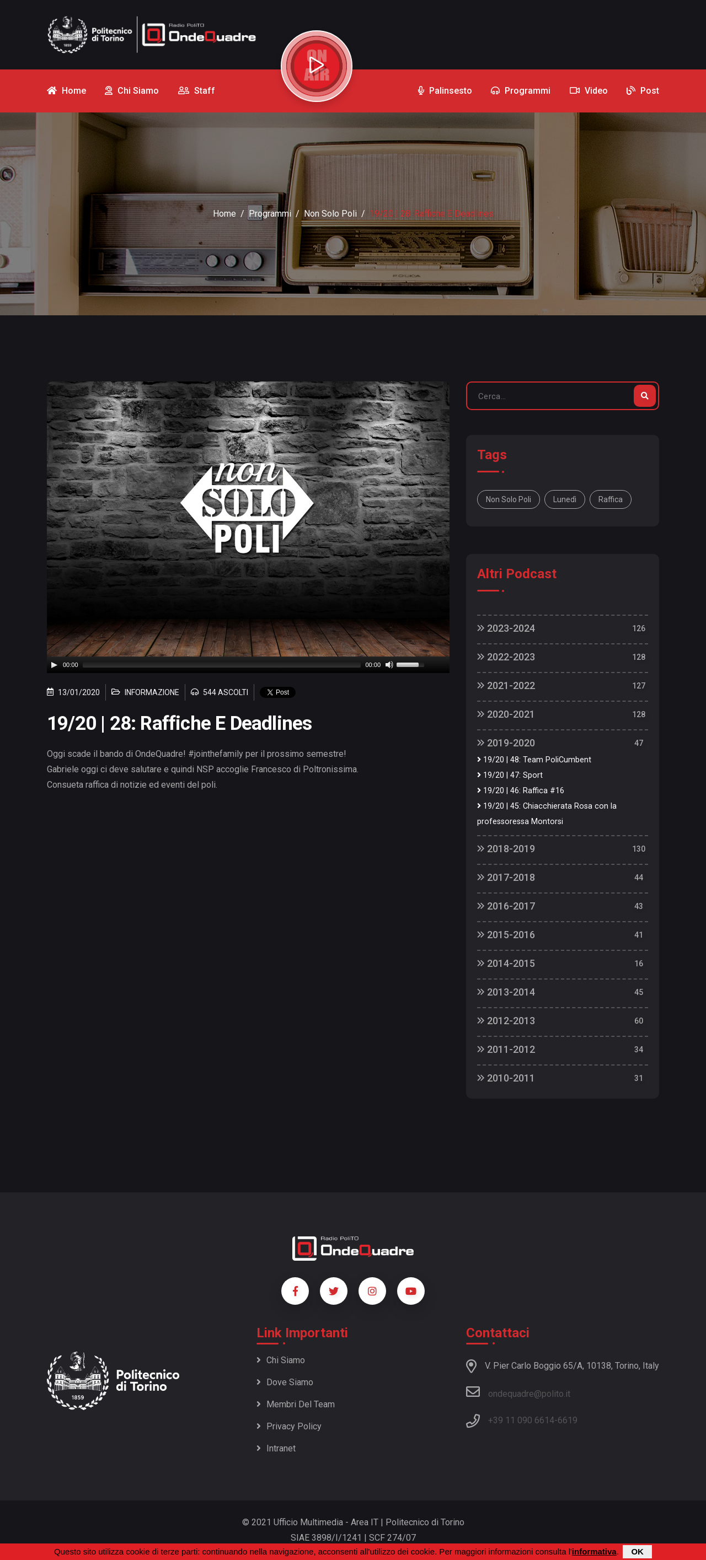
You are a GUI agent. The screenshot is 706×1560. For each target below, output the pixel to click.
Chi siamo (280, 1360)
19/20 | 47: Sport (510, 775)
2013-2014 (506, 992)
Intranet (276, 1448)
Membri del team (295, 1404)
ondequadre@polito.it (518, 1392)
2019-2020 (506, 743)
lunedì (564, 499)
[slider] (222, 665)
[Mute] (389, 664)
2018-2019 (506, 848)
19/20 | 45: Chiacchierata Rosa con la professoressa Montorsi (547, 813)
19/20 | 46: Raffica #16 (520, 790)
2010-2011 (506, 1078)
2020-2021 (506, 714)
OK (637, 1551)
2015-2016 (506, 934)
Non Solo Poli (330, 213)
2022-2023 (506, 657)
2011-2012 (506, 1049)
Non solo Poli (508, 499)
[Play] (54, 664)
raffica (610, 499)
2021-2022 (506, 685)
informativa (594, 1551)
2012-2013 (506, 1020)
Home (224, 213)
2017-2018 (506, 877)
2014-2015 (506, 963)
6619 (567, 1420)
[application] (248, 665)
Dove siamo (284, 1382)
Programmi (270, 213)
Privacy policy (289, 1426)
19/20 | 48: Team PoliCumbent (534, 760)
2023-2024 (506, 628)
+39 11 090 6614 (521, 1420)
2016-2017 (506, 906)
